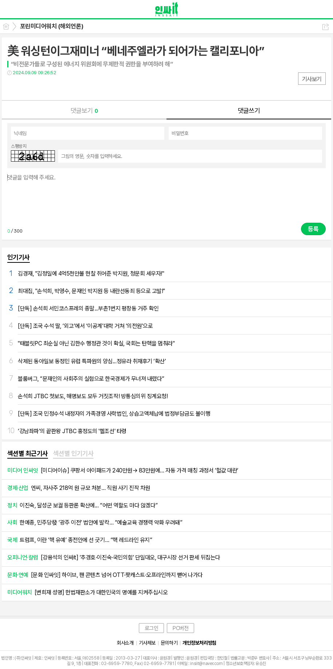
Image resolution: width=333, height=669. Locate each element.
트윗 (28, 87)
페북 (13, 87)
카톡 (42, 87)
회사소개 (125, 643)
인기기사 (18, 257)
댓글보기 (84, 110)
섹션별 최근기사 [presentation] (27, 453)
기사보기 (312, 79)
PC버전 (180, 628)
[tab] (28, 454)
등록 (313, 229)
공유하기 (325, 27)
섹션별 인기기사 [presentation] (73, 453)
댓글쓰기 (249, 110)
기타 (57, 87)
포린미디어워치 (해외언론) (52, 26)
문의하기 (169, 643)
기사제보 (147, 643)
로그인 (152, 628)
